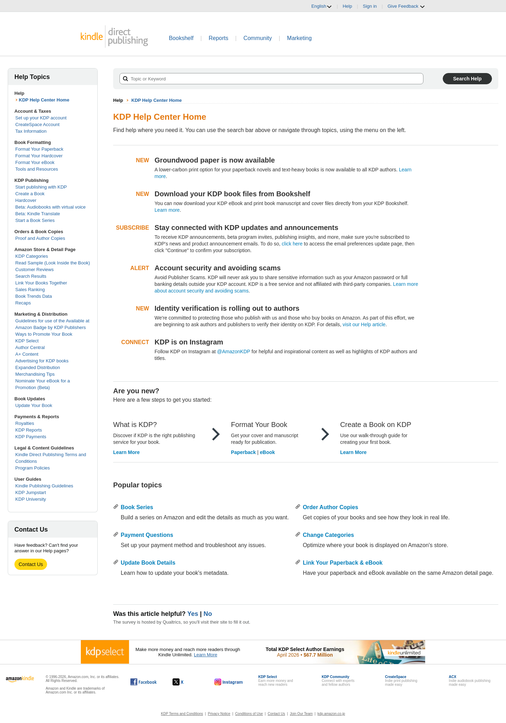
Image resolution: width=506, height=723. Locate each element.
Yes (192, 613)
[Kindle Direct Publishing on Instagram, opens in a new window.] (228, 681)
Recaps (23, 302)
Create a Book (30, 193)
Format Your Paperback (39, 149)
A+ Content (26, 354)
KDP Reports (28, 430)
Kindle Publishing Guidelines (44, 485)
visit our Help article (364, 324)
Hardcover (26, 200)
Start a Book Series (35, 220)
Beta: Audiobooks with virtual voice (50, 207)
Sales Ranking (30, 289)
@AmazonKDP (233, 351)
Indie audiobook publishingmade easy (469, 680)
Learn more (167, 210)
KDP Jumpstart (30, 492)
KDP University (30, 499)
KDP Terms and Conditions (182, 714)
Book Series (137, 507)
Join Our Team (301, 714)
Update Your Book (33, 405)
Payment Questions (147, 535)
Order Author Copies (330, 507)
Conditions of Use (249, 714)
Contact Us (31, 564)
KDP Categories (31, 256)
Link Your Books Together (41, 282)
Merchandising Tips (35, 374)
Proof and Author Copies (40, 238)
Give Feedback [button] (406, 6)
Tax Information (31, 131)
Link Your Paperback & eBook (343, 563)
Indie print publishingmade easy (401, 680)
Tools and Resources (36, 169)
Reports (218, 38)
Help (347, 6)
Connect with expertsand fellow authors (338, 680)
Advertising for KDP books (42, 360)
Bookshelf (181, 38)
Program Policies (32, 468)
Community (258, 38)
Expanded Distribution (37, 367)
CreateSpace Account (37, 124)
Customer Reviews (34, 269)
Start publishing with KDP (41, 187)
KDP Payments (30, 436)
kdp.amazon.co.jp (331, 714)
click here (292, 244)
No (207, 613)
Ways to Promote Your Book (43, 334)
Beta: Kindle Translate (37, 213)
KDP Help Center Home (44, 100)
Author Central (30, 347)
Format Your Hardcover (39, 155)
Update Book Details (148, 563)
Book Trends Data (33, 296)
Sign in (370, 6)
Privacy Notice (219, 714)
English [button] (321, 6)
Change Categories (328, 535)
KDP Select (27, 340)
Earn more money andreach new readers (275, 680)
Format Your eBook (34, 162)
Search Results (30, 276)
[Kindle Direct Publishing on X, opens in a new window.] (185, 681)
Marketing (299, 38)
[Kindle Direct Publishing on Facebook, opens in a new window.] (143, 681)
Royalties (24, 423)
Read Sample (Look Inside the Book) (52, 262)
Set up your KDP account (41, 117)
